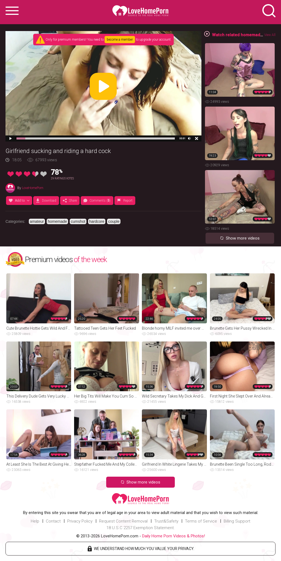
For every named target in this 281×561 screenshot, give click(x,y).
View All (270, 35)
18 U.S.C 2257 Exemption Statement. (140, 527)
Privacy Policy (79, 521)
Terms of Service (201, 521)
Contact (53, 521)
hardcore (96, 221)
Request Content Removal (123, 521)
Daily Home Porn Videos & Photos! (173, 536)
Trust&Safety (166, 521)
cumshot (78, 221)
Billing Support (237, 521)
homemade (57, 221)
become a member (120, 39)
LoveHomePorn (32, 188)
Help (35, 521)
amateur (37, 221)
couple (113, 221)
